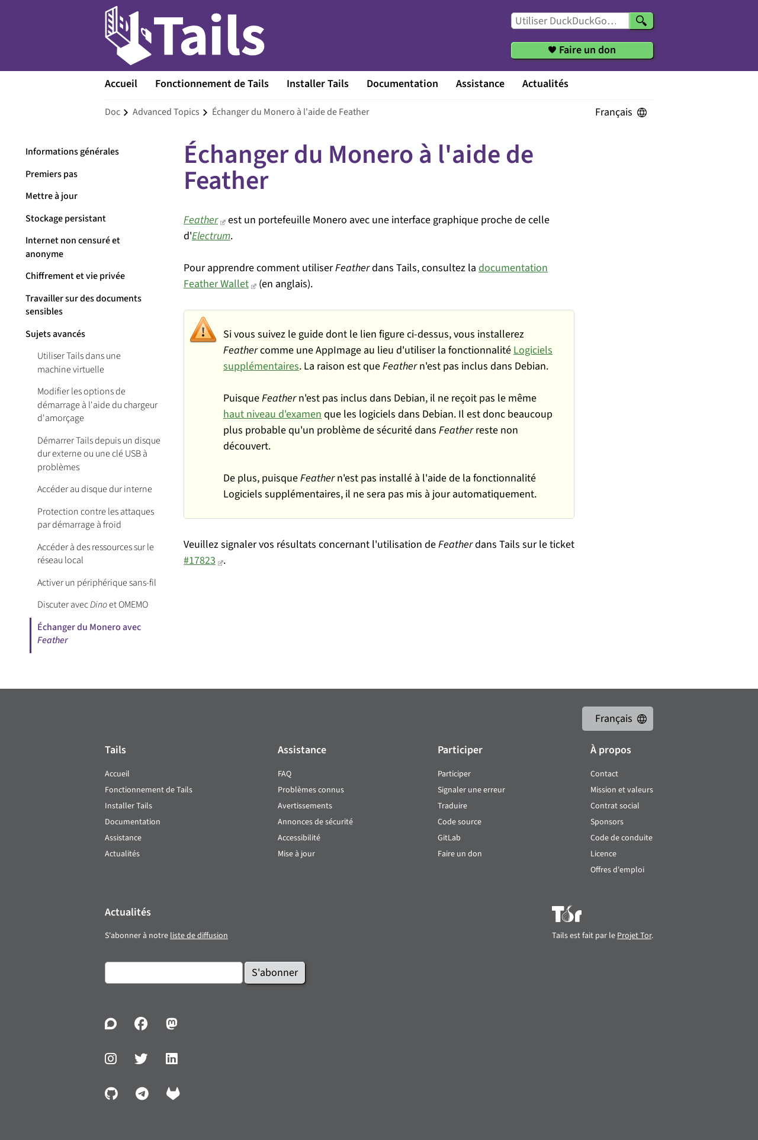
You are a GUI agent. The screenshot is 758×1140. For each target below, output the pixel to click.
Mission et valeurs (621, 790)
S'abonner (275, 972)
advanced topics (166, 111)
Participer (454, 774)
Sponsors (607, 822)
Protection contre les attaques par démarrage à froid (95, 518)
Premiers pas (51, 174)
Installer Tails (318, 83)
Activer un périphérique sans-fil (96, 582)
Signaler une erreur (471, 790)
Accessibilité (299, 838)
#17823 (200, 560)
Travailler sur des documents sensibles (83, 305)
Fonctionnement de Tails (212, 83)
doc (112, 111)
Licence (603, 854)
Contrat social (615, 806)
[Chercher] (641, 20)
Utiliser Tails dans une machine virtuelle (79, 362)
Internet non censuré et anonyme (72, 247)
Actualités (545, 83)
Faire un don (460, 854)
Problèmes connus (311, 790)
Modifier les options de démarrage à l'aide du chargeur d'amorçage (97, 405)
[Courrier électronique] (174, 973)
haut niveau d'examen (272, 414)
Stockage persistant (65, 218)
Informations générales (72, 151)
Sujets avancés (55, 334)
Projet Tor (634, 936)
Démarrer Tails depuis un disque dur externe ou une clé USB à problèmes (98, 454)
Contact (604, 774)
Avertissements (305, 806)
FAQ (284, 774)
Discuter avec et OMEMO (92, 604)
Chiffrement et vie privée (75, 275)
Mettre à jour (51, 196)
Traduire (452, 806)
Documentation (402, 83)
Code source (459, 822)
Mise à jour (296, 854)
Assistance (480, 83)
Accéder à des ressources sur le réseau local (95, 554)
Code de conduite (621, 838)
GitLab (449, 838)
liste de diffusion (199, 936)
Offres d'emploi (617, 870)
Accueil (121, 83)
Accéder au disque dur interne (94, 489)
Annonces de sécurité (315, 822)
